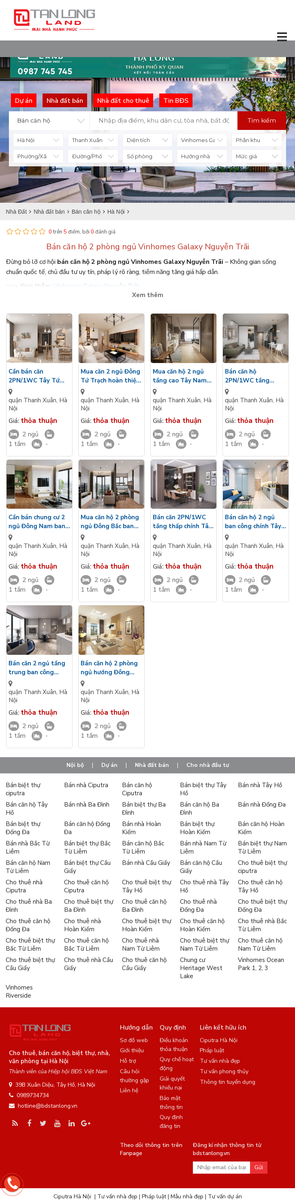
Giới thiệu (132, 1050)
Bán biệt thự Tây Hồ (203, 789)
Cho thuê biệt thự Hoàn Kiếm (146, 925)
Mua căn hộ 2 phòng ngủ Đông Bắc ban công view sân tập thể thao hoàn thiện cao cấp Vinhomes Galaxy (110, 522)
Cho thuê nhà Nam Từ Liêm (141, 944)
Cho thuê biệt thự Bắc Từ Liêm (30, 944)
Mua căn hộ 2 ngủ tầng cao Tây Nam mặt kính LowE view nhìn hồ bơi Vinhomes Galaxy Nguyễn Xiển (182, 376)
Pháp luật (212, 1050)
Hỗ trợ (128, 1061)
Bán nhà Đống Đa (262, 805)
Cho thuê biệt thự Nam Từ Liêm (204, 944)
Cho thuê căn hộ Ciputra (86, 886)
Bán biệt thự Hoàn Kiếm (197, 828)
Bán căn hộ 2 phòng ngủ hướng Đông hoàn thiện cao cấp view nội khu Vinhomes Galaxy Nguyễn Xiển (109, 668)
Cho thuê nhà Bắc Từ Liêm (262, 925)
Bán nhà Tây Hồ (260, 785)
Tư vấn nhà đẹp (220, 1061)
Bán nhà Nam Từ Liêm (203, 847)
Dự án (109, 765)
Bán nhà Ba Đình (86, 805)
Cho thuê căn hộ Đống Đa (28, 925)
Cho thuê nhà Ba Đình (29, 906)
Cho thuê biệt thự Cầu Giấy (30, 964)
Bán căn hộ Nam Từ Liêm (28, 867)
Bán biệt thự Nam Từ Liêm (262, 847)
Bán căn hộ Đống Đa (87, 828)
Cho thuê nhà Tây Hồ (204, 886)
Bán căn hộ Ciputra (137, 789)
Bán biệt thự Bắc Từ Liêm (87, 847)
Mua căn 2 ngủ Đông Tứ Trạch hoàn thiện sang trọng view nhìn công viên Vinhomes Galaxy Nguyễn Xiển (110, 376)
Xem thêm (147, 295)
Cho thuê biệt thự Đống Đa (262, 906)
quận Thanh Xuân (32, 400)
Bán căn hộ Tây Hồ (27, 809)
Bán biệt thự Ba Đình (144, 809)
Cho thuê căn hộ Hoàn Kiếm (202, 925)
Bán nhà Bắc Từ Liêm (27, 847)
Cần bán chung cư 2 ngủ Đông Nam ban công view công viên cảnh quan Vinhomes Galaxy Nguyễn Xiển (39, 522)
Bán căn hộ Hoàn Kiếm (261, 828)
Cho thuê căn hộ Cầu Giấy (144, 964)
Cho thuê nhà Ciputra (24, 886)
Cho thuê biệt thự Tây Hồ (146, 886)
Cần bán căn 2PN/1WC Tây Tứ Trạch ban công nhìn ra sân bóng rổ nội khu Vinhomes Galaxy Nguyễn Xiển (38, 376)
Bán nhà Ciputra (86, 785)
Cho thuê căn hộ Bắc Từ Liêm (86, 944)
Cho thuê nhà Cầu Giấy (88, 964)
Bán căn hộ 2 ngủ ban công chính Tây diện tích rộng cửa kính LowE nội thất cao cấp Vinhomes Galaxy (253, 522)
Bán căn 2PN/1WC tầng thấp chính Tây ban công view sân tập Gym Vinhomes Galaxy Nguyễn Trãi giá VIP (182, 522)
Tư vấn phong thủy (224, 1071)
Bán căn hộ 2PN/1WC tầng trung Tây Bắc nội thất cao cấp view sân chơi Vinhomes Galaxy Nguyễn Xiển (254, 376)
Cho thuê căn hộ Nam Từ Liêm (260, 944)
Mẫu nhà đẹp (187, 1196)
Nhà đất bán (152, 765)
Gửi (258, 1167)
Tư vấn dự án (225, 1196)
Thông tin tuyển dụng (227, 1082)
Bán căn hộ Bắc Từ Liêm (143, 847)
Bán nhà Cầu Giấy (146, 863)
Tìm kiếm (262, 120)
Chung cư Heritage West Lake (201, 968)
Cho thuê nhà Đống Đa (198, 906)
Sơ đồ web (134, 1040)
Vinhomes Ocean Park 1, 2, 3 (261, 964)
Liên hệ (129, 1090)
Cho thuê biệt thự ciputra (262, 867)
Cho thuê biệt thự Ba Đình (88, 906)
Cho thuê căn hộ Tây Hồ (260, 886)
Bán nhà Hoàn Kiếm (141, 828)
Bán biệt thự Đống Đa (23, 828)
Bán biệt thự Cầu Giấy (87, 867)
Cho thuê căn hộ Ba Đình (144, 906)
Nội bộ (75, 765)
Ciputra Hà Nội (218, 1040)
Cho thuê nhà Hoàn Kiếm (82, 925)
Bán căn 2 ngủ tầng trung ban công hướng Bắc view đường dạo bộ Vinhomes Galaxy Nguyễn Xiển (37, 668)
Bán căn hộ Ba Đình (199, 809)
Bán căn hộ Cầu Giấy (201, 867)
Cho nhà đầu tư (207, 765)
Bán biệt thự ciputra (23, 789)
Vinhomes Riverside (19, 991)
